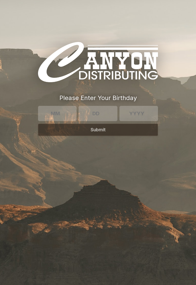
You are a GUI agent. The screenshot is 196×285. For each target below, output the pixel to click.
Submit (98, 129)
